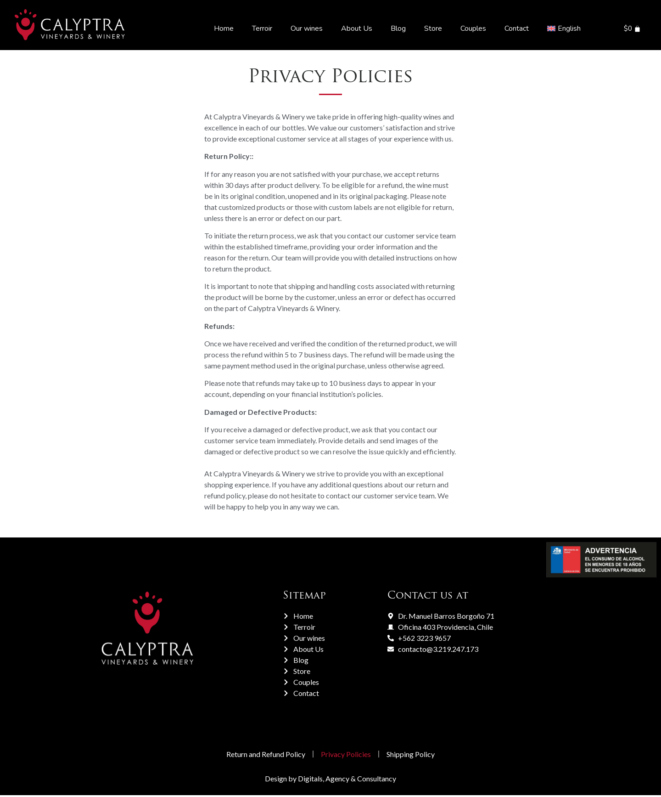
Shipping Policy (414, 755)
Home (224, 28)
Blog (398, 28)
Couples (473, 28)
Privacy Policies (346, 755)
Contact (516, 28)
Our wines (307, 28)
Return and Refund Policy (262, 755)
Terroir (262, 28)
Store (433, 28)
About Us (356, 28)
